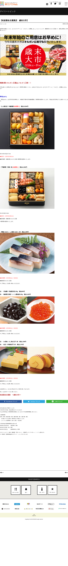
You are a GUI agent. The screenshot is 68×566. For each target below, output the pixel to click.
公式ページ (7, 391)
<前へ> (1, 472)
